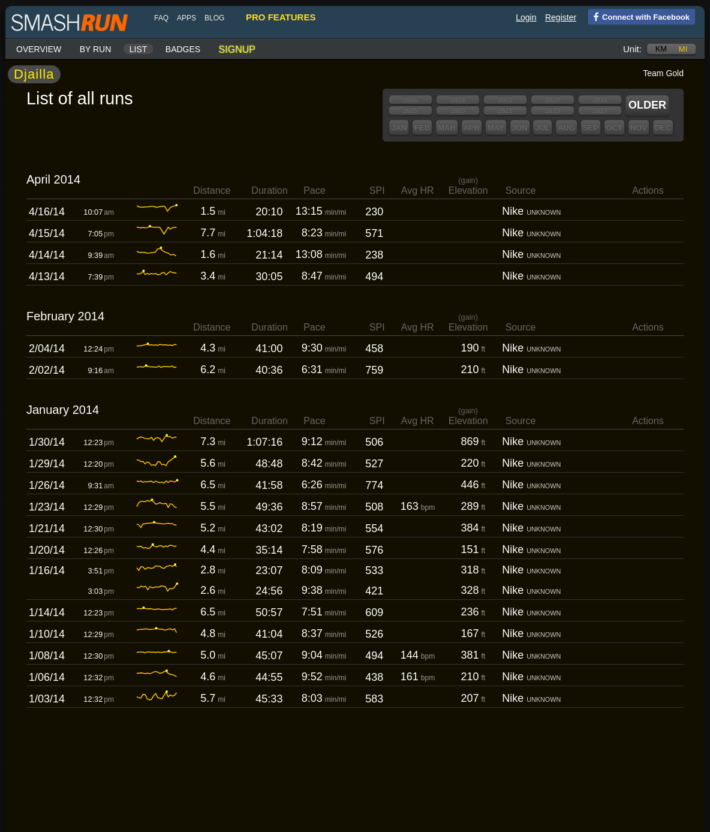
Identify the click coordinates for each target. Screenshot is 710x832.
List (139, 49)
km (661, 48)
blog (214, 18)
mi (683, 48)
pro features (280, 17)
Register (560, 17)
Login (526, 17)
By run (96, 49)
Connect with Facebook (639, 16)
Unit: (632, 49)
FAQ (161, 18)
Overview (38, 49)
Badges (183, 49)
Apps (186, 18)
